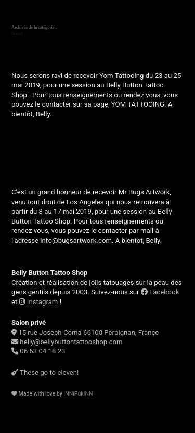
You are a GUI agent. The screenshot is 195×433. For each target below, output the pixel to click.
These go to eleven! (45, 372)
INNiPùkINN (78, 393)
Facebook (160, 292)
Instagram (38, 302)
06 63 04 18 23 (38, 351)
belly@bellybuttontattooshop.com (67, 342)
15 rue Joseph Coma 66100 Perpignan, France (85, 332)
